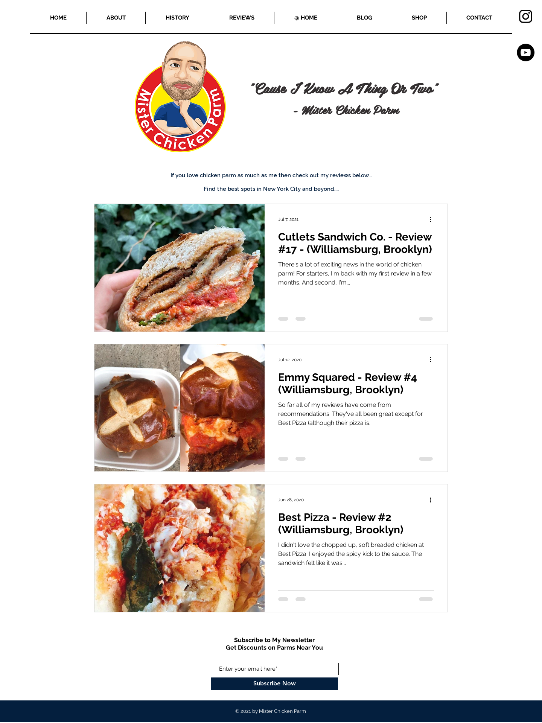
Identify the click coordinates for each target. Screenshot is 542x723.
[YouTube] (525, 52)
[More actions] (432, 219)
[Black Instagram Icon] (525, 16)
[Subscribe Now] (274, 683)
